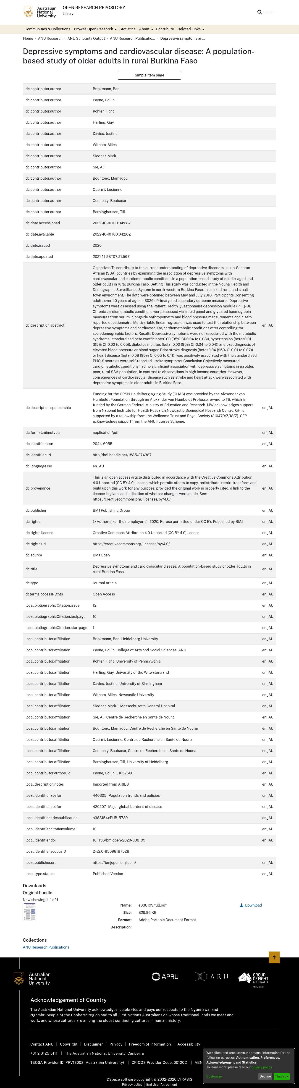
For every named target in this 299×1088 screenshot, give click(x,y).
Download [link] (251, 905)
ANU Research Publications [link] (132, 38)
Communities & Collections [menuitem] (47, 29)
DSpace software (121, 1079)
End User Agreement (161, 1084)
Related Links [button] (189, 29)
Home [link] (28, 38)
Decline (265, 1076)
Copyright (69, 1044)
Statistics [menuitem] (127, 29)
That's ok (282, 1076)
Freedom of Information (150, 1044)
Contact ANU (41, 1044)
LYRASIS (184, 1079)
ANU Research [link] (50, 38)
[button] (260, 12)
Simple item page (149, 75)
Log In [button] (268, 12)
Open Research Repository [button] (94, 7)
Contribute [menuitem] (165, 29)
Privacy (116, 1044)
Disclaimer (93, 1044)
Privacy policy (132, 1084)
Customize (214, 1076)
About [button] (144, 29)
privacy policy (262, 1067)
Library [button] (68, 14)
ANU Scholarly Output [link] (86, 38)
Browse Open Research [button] (93, 29)
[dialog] (248, 1065)
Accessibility (188, 1044)
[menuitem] (95, 29)
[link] (46, 947)
